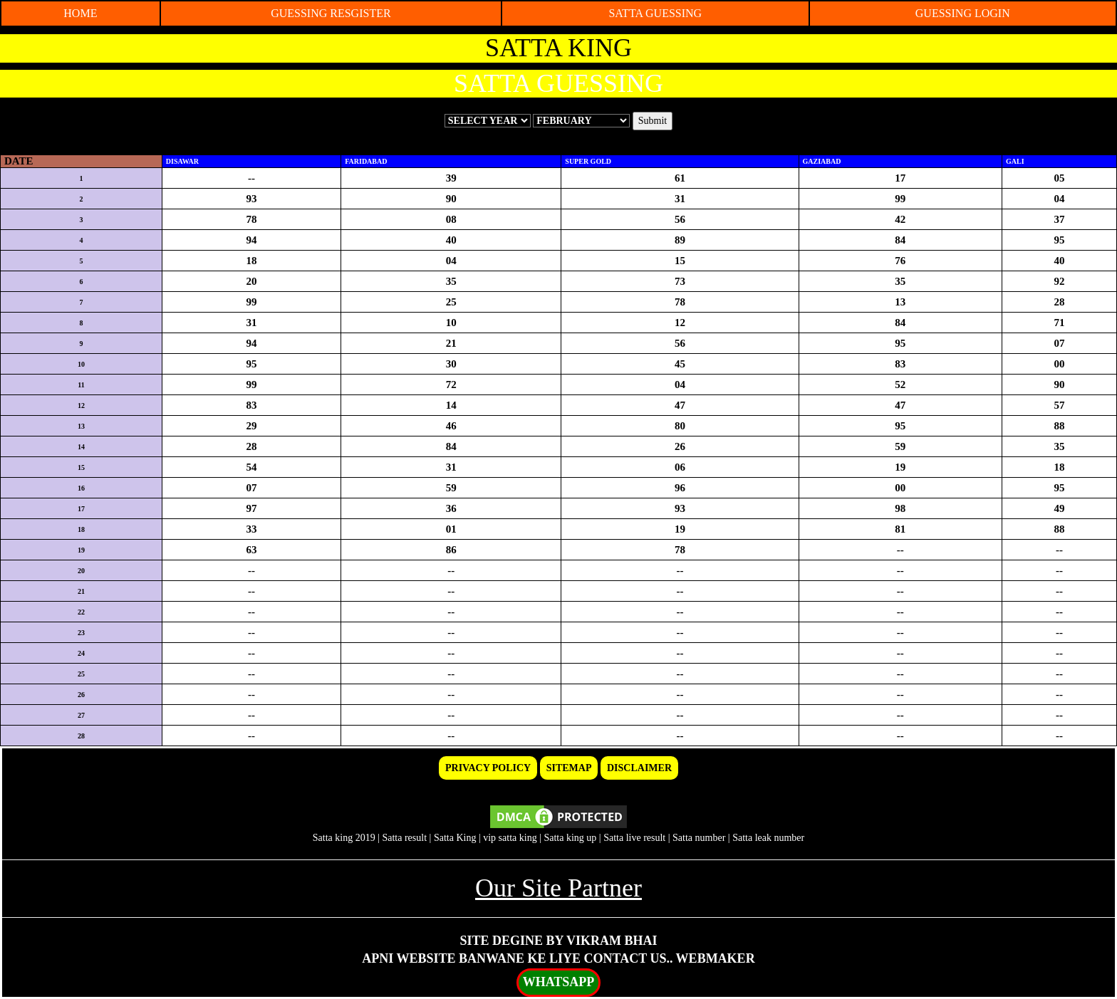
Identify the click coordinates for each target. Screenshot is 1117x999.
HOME (80, 13)
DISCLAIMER (639, 768)
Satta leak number (768, 837)
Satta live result (634, 837)
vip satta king (509, 837)
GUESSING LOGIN (962, 13)
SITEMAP (569, 768)
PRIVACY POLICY (488, 768)
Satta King (455, 837)
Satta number (698, 837)
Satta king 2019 (344, 837)
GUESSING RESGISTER (330, 13)
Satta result (404, 837)
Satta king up (571, 837)
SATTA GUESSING (655, 13)
